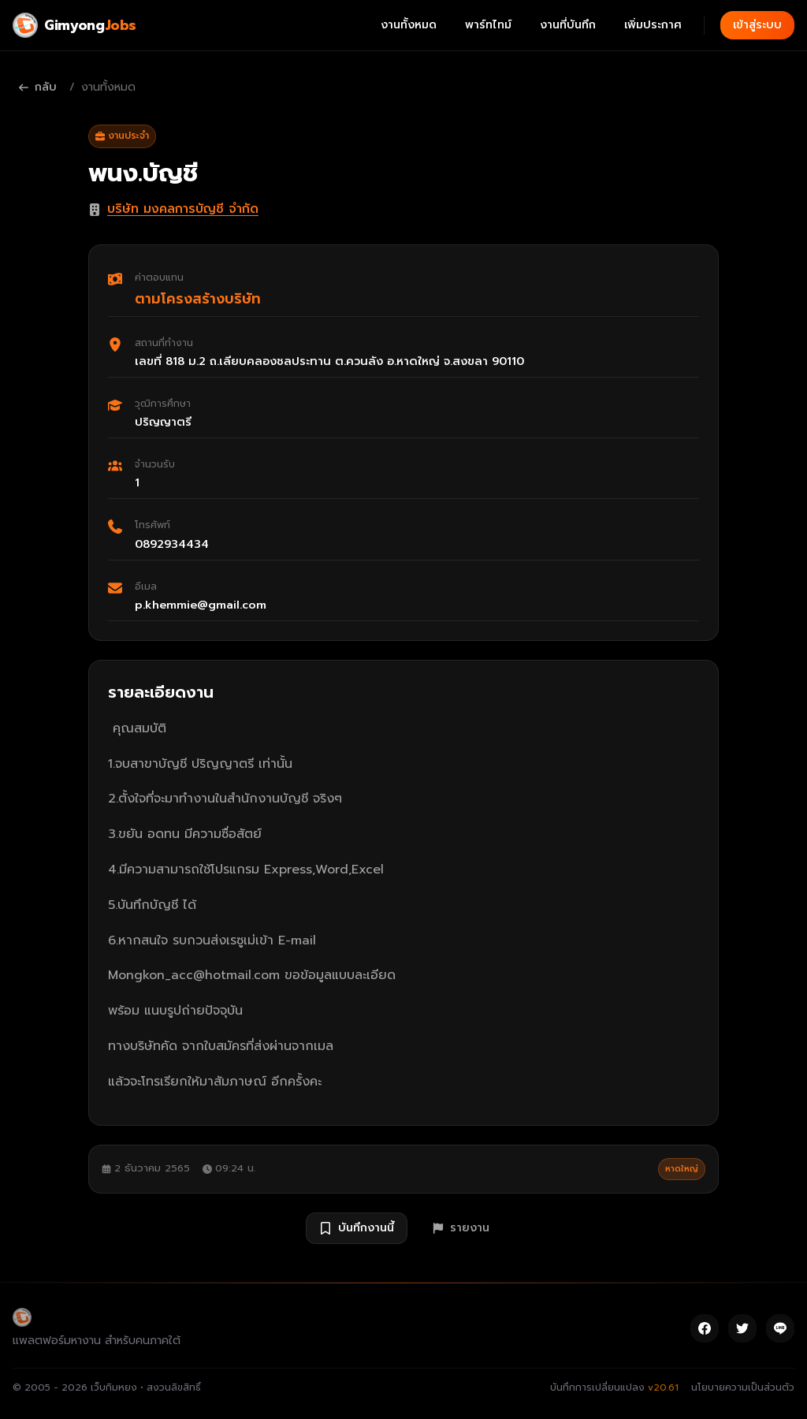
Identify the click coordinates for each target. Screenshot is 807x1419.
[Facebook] (704, 1328)
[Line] (780, 1328)
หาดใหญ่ (681, 1168)
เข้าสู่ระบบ (757, 25)
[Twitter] (742, 1328)
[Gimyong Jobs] (74, 25)
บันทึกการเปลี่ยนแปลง (614, 1387)
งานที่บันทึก (568, 25)
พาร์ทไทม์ (488, 25)
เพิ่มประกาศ (653, 25)
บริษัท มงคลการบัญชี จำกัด (182, 208)
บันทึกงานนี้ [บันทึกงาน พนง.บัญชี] (356, 1228)
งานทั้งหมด (409, 25)
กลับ (38, 87)
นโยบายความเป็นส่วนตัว (742, 1387)
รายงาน (461, 1228)
